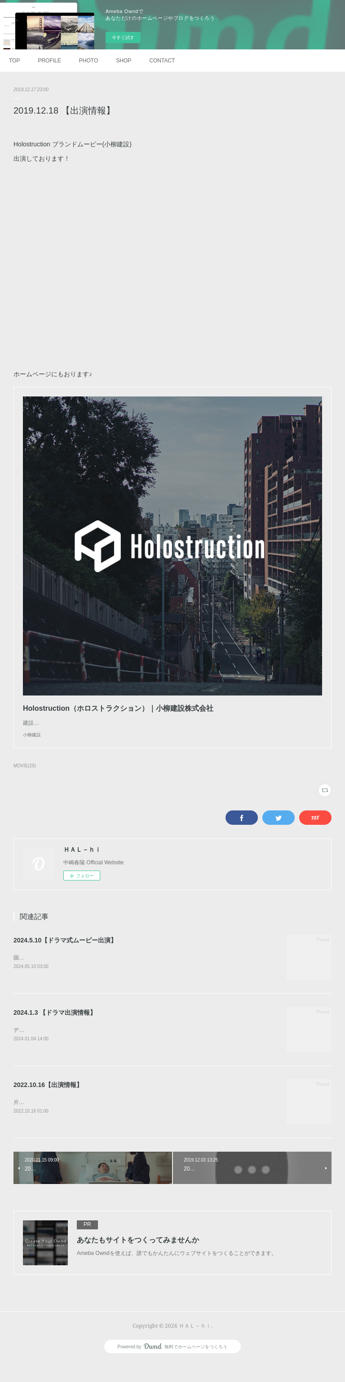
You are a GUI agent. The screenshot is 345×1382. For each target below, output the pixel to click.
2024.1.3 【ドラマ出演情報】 (54, 1031)
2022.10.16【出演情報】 (48, 1104)
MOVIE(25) (24, 783)
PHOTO (88, 60)
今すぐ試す (123, 37)
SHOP (123, 60)
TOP (14, 60)
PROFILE (49, 60)
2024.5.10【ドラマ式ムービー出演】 (65, 958)
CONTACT (162, 60)
